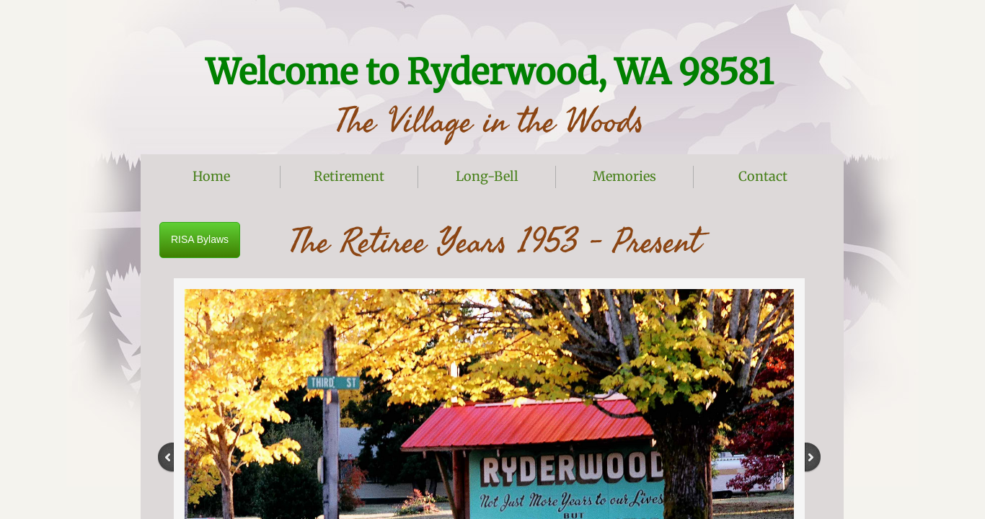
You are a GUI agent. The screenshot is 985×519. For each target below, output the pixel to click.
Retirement (349, 176)
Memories (624, 176)
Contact (762, 176)
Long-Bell (487, 176)
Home (211, 176)
